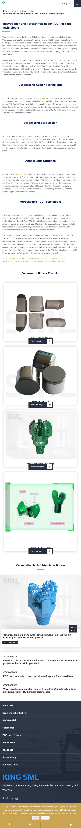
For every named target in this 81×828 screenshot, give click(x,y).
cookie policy (59, 813)
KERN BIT (7, 749)
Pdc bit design (32, 139)
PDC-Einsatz (40, 401)
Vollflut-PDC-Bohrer (40, 463)
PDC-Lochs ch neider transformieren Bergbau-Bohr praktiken (38, 676)
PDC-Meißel (9, 720)
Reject (35, 817)
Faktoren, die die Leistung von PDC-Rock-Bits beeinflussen (39, 261)
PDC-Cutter (8, 742)
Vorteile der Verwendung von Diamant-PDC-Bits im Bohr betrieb (36, 258)
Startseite (9, 11)
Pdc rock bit (43, 98)
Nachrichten (22, 11)
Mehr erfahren (10, 643)
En (63, 3)
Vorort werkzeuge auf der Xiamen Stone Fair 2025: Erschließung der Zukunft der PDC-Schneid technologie (39, 690)
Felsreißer (8, 727)
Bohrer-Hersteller (21, 174)
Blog (33, 11)
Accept (45, 817)
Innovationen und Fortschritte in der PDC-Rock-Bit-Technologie (35, 13)
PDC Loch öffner (11, 735)
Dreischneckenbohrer (14, 712)
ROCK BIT (7, 705)
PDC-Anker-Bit (40, 548)
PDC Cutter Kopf (40, 338)
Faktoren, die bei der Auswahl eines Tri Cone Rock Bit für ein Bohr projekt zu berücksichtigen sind (36, 636)
